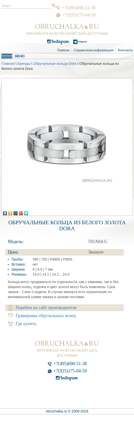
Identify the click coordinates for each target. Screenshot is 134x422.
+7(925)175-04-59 (78, 15)
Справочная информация (93, 50)
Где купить (22, 323)
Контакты (125, 50)
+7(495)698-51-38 (78, 7)
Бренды (24, 64)
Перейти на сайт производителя (42, 307)
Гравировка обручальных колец (42, 315)
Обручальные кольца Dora (54, 64)
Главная (63, 50)
